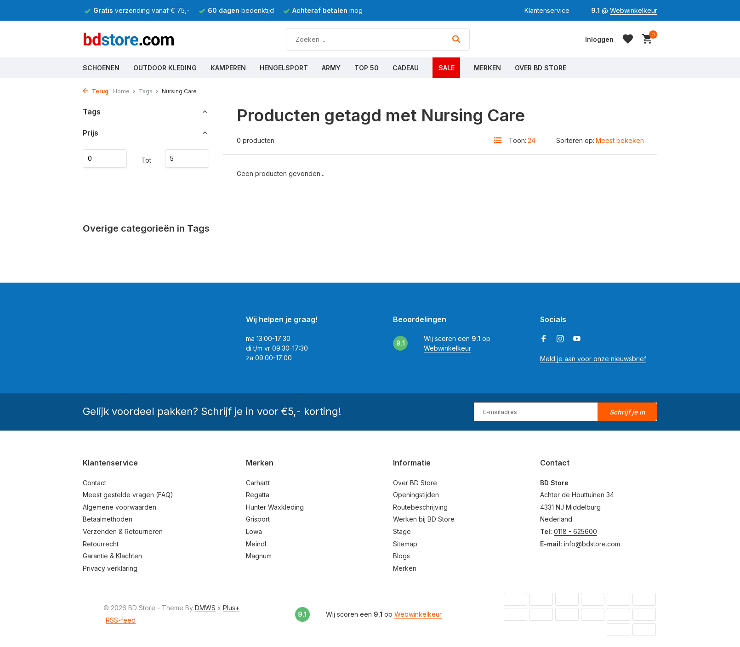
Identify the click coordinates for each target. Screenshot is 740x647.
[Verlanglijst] (628, 39)
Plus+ (231, 608)
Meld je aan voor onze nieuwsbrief (593, 359)
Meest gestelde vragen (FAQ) (128, 495)
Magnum (259, 556)
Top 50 (366, 68)
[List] (498, 140)
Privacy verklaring (110, 568)
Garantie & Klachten (112, 556)
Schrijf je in (627, 412)
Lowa (254, 531)
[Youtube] (577, 339)
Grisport (258, 519)
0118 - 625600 (575, 531)
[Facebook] (543, 339)
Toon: (517, 140)
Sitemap (405, 544)
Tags (149, 91)
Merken (487, 68)
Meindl (256, 544)
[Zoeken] (378, 39)
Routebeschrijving (420, 507)
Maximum (187, 158)
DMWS (205, 608)
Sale (446, 68)
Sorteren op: (575, 140)
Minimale (105, 158)
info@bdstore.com (592, 544)
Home (124, 91)
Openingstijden (416, 495)
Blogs (401, 556)
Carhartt (258, 483)
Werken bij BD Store (424, 519)
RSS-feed (121, 620)
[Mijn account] (599, 39)
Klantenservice (546, 10)
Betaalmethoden (107, 519)
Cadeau (406, 68)
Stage (402, 531)
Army (331, 68)
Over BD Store (540, 68)
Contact (94, 483)
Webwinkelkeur (633, 10)
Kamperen (228, 68)
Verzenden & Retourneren (123, 531)
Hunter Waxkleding (275, 507)
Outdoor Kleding (165, 68)
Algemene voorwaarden (119, 507)
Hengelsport (284, 68)
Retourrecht (101, 544)
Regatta (257, 495)
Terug (95, 91)
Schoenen (101, 68)
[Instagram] (560, 339)
